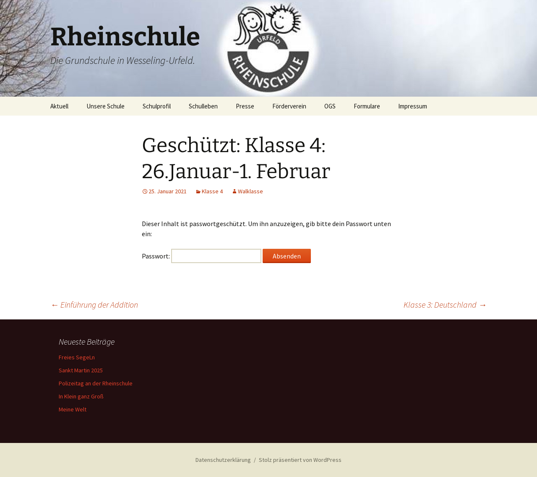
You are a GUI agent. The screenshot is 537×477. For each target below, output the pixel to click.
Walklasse (250, 191)
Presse (245, 106)
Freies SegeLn (77, 357)
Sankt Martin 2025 (81, 370)
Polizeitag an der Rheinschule (96, 383)
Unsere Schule (105, 106)
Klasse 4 (212, 191)
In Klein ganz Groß (81, 396)
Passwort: (201, 256)
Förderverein (289, 106)
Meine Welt (72, 409)
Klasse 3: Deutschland (445, 304)
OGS (330, 106)
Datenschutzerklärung (223, 460)
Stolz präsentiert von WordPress (300, 460)
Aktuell (59, 106)
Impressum (412, 106)
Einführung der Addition (94, 304)
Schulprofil (157, 106)
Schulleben (203, 106)
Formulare (367, 106)
